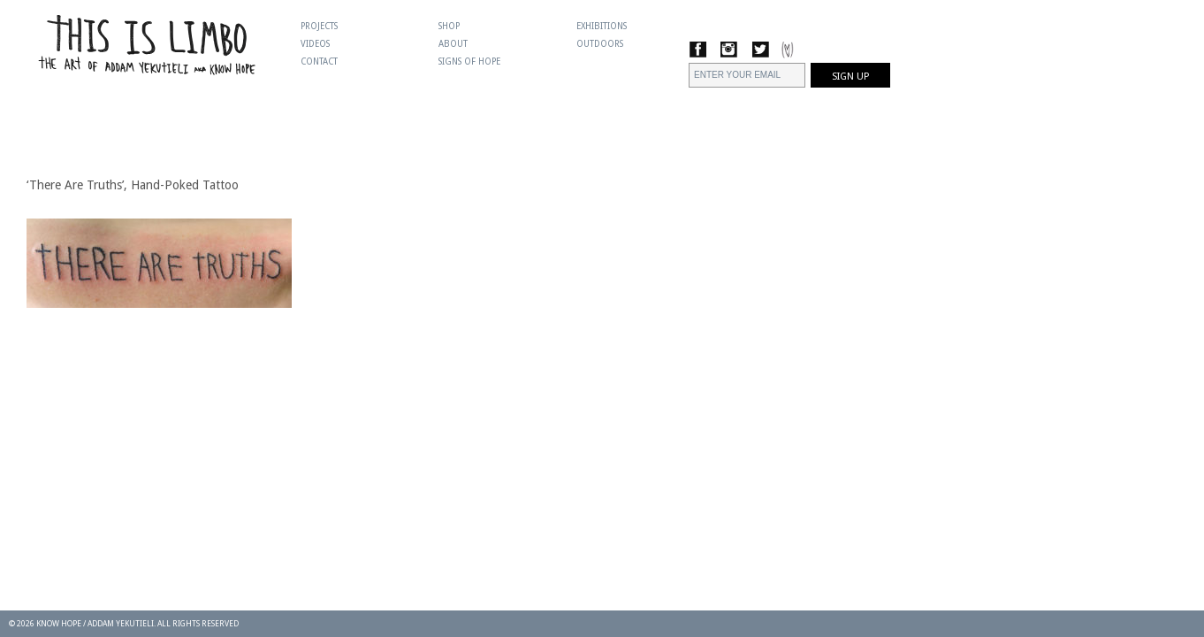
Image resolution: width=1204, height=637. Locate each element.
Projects (319, 26)
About (453, 44)
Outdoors (599, 44)
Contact (319, 61)
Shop (449, 26)
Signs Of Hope (469, 61)
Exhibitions (601, 26)
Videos (315, 44)
